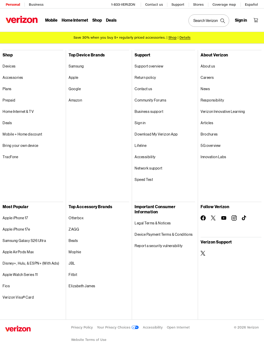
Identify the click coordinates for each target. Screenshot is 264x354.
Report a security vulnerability (159, 245)
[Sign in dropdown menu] (241, 20)
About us (208, 65)
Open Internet (178, 326)
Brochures (209, 133)
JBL (72, 262)
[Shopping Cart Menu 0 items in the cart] (256, 19)
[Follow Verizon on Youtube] (223, 217)
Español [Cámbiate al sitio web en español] (251, 4)
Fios (6, 285)
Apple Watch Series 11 (20, 274)
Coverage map (224, 4)
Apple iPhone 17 (15, 217)
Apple (73, 76)
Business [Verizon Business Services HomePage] (35, 4)
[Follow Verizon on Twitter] (213, 217)
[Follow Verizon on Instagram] (234, 217)
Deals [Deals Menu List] (110, 19)
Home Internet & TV (18, 110)
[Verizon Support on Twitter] (203, 252)
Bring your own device (20, 144)
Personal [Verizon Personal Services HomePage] (12, 4)
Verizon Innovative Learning (223, 110)
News (205, 88)
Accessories (13, 76)
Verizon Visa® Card (18, 296)
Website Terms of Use (88, 339)
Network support (148, 167)
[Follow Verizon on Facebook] (203, 217)
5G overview (211, 144)
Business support (149, 110)
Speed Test (144, 178)
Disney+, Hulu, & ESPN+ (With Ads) (31, 262)
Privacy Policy (82, 326)
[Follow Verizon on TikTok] (244, 217)
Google (75, 88)
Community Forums (150, 99)
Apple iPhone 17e (16, 228)
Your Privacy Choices (118, 326)
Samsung (76, 65)
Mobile (51, 19)
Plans (7, 88)
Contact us (154, 4)
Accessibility (145, 156)
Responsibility (212, 99)
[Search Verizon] (209, 20)
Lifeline (140, 144)
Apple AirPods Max (18, 251)
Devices (9, 65)
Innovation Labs (213, 156)
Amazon (75, 99)
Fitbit (73, 274)
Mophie (75, 251)
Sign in (140, 122)
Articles (207, 122)
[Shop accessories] (172, 37)
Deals (7, 122)
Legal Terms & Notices (153, 222)
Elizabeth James (82, 285)
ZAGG (74, 228)
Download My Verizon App (156, 133)
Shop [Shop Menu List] (96, 19)
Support (178, 4)
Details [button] (185, 37)
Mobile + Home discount (22, 133)
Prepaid (9, 99)
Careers (207, 76)
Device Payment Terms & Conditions (164, 233)
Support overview (149, 65)
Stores (199, 4)
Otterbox (76, 217)
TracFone (10, 156)
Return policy (145, 76)
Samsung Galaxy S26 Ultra (24, 240)
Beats (73, 240)
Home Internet (74, 19)
